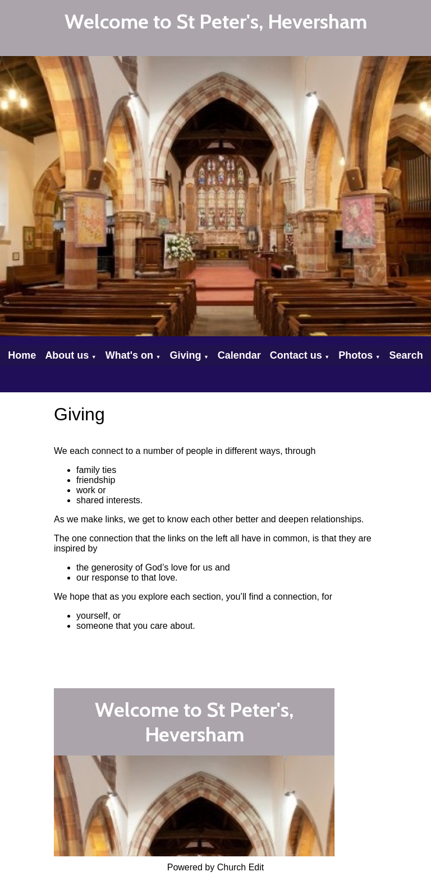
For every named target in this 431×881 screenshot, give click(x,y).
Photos (355, 355)
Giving (185, 355)
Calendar (239, 355)
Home (22, 355)
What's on (129, 355)
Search (406, 355)
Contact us (296, 355)
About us (67, 355)
